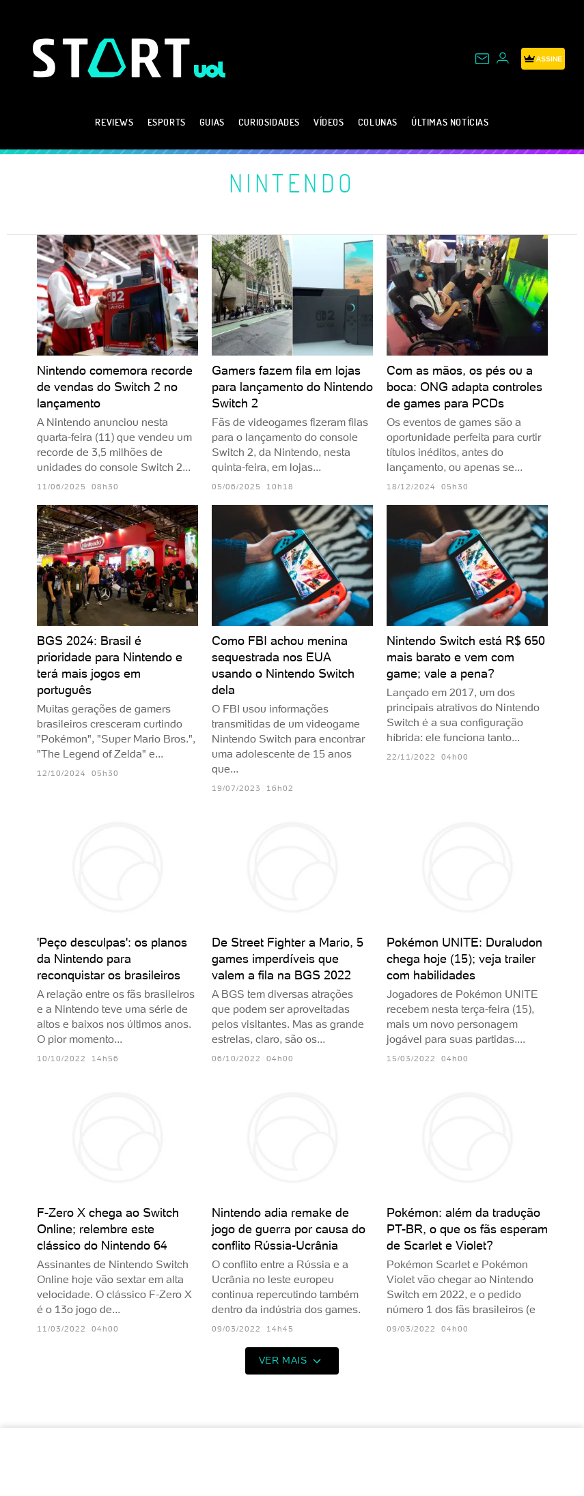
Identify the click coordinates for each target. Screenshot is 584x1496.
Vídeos (329, 121)
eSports (167, 121)
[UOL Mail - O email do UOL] (482, 59)
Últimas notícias (450, 121)
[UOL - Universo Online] (210, 69)
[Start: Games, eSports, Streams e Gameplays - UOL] (113, 58)
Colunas (378, 121)
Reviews (114, 121)
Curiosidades (269, 121)
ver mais (292, 1361)
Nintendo (292, 183)
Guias (212, 121)
